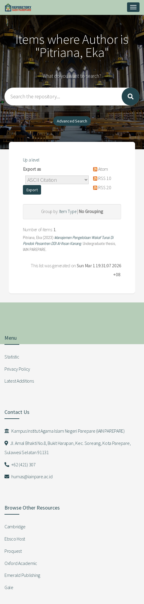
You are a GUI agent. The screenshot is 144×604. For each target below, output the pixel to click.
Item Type (67, 211)
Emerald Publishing (22, 575)
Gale (8, 587)
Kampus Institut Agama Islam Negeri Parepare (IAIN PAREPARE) (64, 431)
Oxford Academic (20, 563)
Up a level (31, 160)
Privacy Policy (17, 369)
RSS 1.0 (101, 178)
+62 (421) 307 (20, 465)
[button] (32, 190)
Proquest (13, 551)
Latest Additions (19, 381)
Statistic (11, 357)
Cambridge (14, 527)
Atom (99, 169)
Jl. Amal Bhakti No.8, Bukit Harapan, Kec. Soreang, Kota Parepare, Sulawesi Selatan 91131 (67, 447)
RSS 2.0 (101, 187)
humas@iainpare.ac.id (28, 476)
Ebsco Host (14, 539)
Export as (32, 169)
